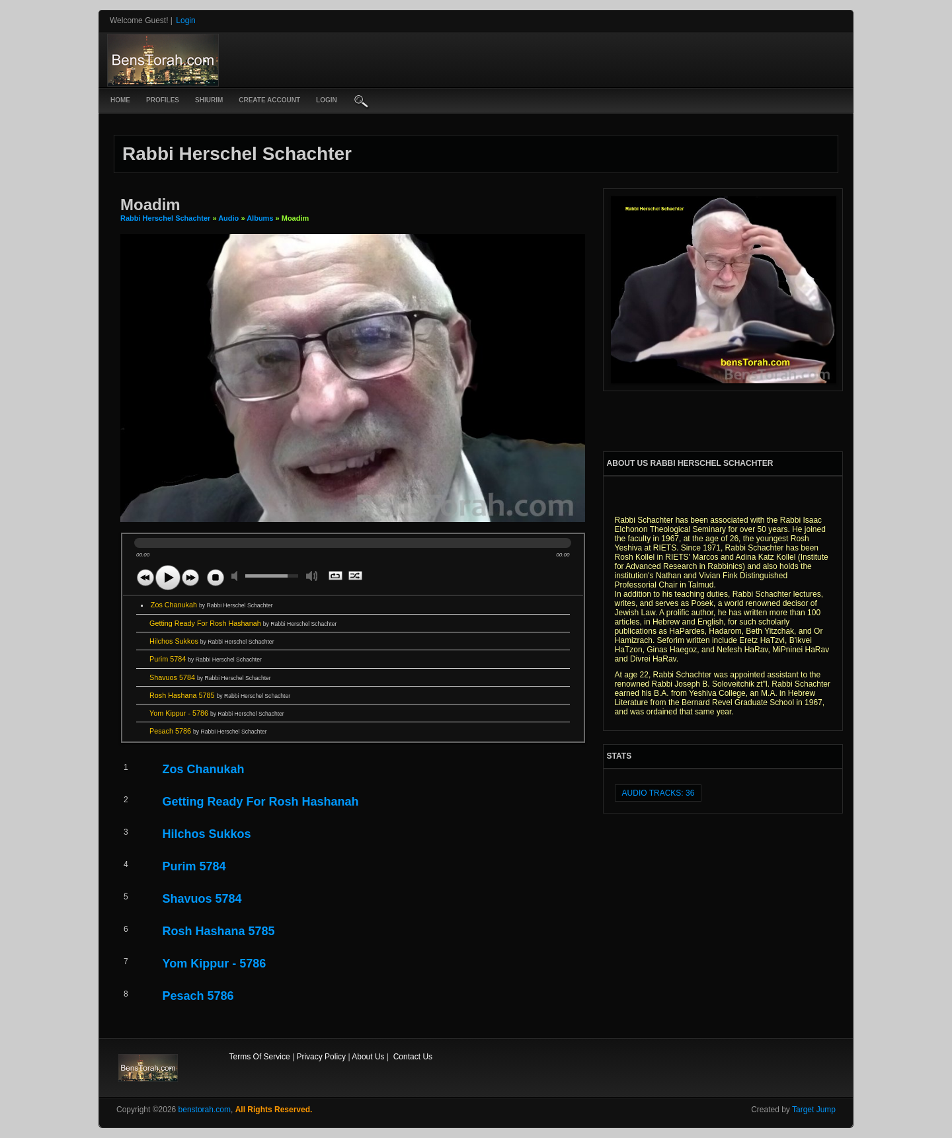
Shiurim (209, 100)
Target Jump (814, 1109)
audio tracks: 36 (658, 793)
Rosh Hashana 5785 (219, 695)
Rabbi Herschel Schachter (166, 218)
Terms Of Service (259, 1056)
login (326, 100)
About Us (368, 1056)
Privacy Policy (321, 1056)
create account (269, 100)
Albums (260, 218)
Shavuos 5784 (210, 677)
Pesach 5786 (208, 731)
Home (120, 100)
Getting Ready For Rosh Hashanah (243, 623)
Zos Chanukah (212, 605)
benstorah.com (204, 1109)
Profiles (162, 100)
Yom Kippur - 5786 (216, 713)
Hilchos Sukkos (211, 641)
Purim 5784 (205, 659)
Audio (228, 218)
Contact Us (412, 1056)
